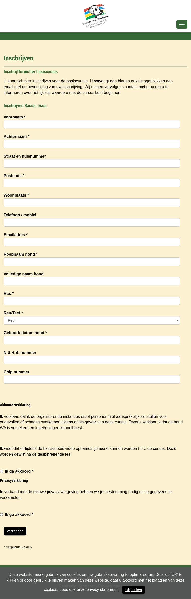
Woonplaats (16, 195)
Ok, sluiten (133, 590)
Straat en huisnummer (25, 156)
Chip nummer (16, 372)
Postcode (14, 176)
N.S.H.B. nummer (20, 352)
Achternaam (16, 136)
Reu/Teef (13, 313)
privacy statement (102, 589)
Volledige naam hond (24, 274)
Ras (9, 293)
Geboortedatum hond (25, 333)
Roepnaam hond (21, 254)
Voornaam (15, 117)
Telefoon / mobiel (20, 215)
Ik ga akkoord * (16, 471)
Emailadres (16, 235)
